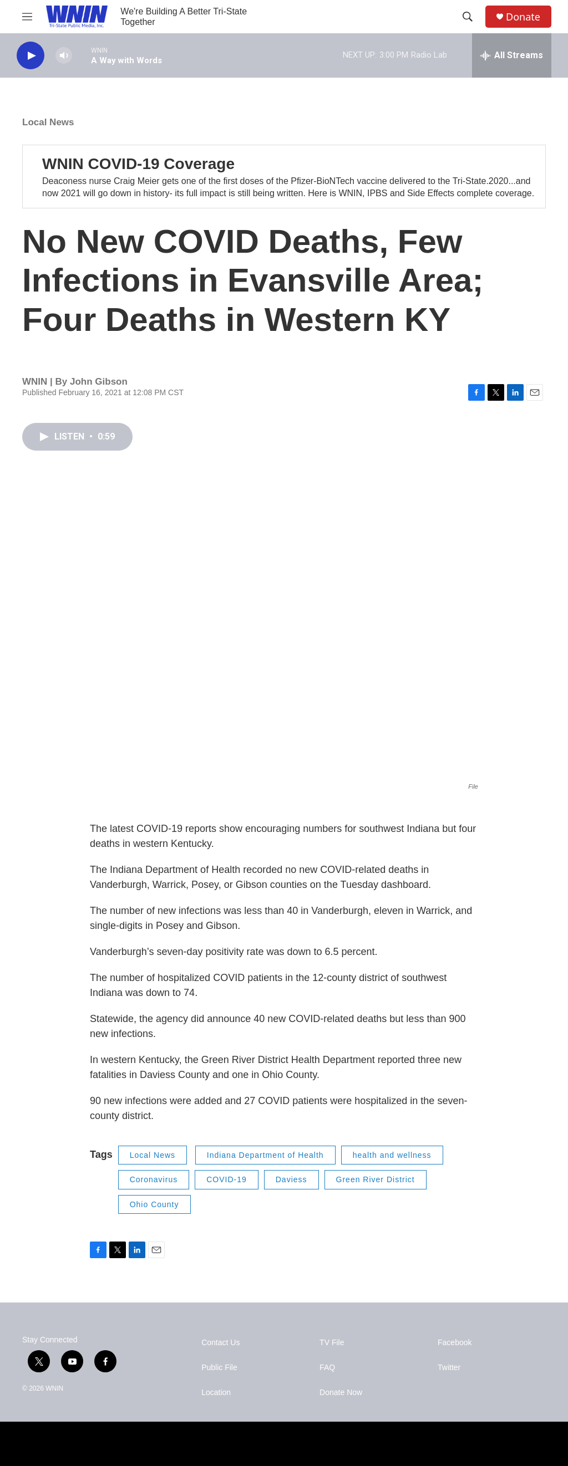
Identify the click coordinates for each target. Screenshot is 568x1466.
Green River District (375, 1179)
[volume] (63, 55)
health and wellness (392, 1155)
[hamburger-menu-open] (27, 17)
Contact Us (220, 1343)
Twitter (449, 1367)
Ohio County (154, 1204)
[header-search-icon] (467, 17)
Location (216, 1392)
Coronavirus (154, 1179)
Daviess (291, 1179)
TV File (332, 1343)
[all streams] (511, 55)
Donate (523, 17)
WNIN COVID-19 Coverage (138, 163)
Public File (219, 1367)
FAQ (327, 1367)
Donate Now (341, 1392)
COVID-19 (226, 1179)
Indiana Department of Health (265, 1155)
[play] (30, 55)
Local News (48, 122)
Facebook (454, 1343)
